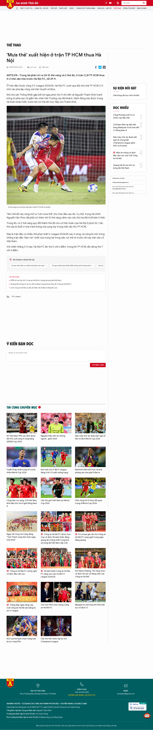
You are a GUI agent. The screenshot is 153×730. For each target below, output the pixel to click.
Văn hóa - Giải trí (104, 8)
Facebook (95, 67)
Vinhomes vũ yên (118, 178)
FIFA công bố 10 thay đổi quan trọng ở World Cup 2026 (88, 502)
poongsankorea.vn (119, 189)
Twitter (99, 67)
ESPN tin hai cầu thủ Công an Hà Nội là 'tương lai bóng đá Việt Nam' (36, 280)
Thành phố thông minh (85, 8)
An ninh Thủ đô (27, 3)
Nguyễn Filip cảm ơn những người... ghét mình (53, 437)
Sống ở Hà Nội (129, 8)
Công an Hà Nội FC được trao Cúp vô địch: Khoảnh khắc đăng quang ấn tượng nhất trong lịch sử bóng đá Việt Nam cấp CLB (56, 538)
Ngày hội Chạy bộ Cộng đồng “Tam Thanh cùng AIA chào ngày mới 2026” (21, 537)
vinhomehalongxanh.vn (120, 182)
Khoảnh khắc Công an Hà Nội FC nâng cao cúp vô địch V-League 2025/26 (55, 574)
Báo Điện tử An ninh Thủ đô (10, 4)
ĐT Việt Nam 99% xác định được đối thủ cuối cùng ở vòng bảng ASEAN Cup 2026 (21, 439)
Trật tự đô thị (26, 8)
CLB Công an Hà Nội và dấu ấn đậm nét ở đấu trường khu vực (33, 288)
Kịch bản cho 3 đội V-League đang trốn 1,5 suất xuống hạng (54, 471)
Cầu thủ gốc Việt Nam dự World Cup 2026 (55, 502)
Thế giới (53, 8)
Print (104, 67)
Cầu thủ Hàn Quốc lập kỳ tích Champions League (54, 640)
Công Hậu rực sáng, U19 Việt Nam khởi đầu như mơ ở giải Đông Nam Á (22, 503)
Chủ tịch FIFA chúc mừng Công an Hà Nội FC (55, 606)
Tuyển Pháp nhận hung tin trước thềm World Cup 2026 (21, 471)
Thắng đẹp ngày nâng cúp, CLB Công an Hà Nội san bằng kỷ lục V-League (21, 608)
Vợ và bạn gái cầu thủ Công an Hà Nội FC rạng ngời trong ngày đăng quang (90, 537)
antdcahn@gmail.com (126, 694)
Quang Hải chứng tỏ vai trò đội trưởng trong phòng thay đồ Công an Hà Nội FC (40, 284)
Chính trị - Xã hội (41, 8)
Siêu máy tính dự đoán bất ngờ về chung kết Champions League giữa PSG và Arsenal (125, 141)
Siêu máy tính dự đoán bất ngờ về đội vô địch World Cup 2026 (90, 437)
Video (71, 8)
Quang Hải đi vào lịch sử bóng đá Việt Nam (124, 166)
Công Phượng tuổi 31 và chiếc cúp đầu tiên (123, 116)
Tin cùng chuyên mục (22, 407)
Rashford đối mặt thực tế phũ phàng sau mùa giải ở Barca (88, 471)
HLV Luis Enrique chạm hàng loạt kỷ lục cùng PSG (21, 640)
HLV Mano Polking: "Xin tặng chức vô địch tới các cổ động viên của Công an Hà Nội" (90, 574)
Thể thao (117, 8)
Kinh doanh (141, 8)
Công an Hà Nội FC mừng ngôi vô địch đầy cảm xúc (22, 572)
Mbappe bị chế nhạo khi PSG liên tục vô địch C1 (90, 606)
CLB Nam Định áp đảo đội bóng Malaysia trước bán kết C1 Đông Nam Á (126, 127)
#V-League (16, 297)
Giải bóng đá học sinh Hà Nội (126, 95)
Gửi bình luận (98, 365)
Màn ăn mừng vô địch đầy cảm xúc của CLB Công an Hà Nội (125, 156)
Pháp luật (63, 8)
